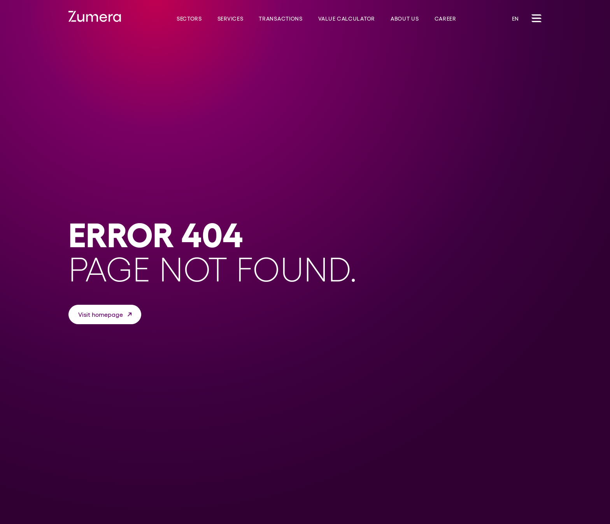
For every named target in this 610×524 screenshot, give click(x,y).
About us (405, 18)
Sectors (189, 18)
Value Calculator (346, 18)
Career (445, 18)
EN (515, 19)
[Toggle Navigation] (536, 18)
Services (230, 18)
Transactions (280, 18)
